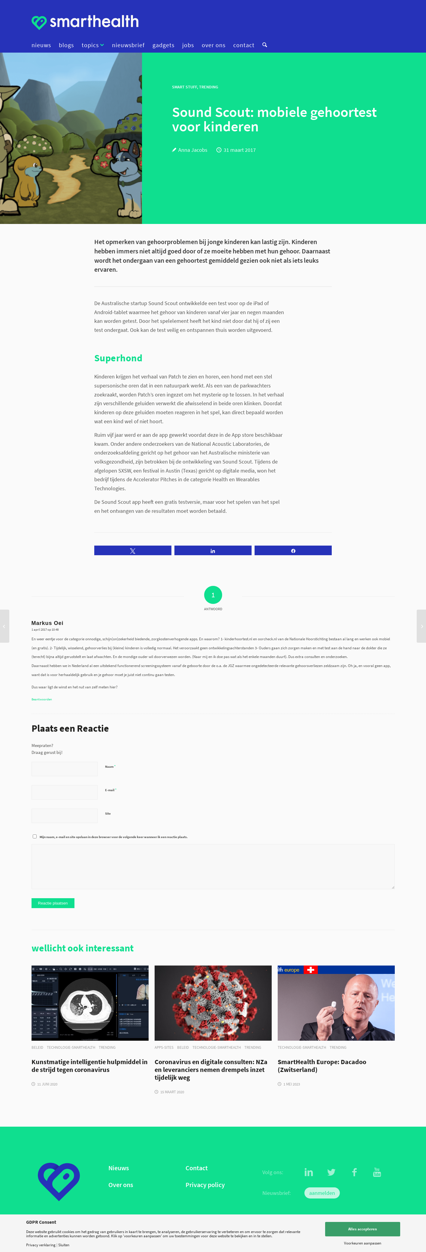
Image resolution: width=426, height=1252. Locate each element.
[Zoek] (262, 45)
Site (108, 813)
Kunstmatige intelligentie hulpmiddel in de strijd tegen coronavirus (90, 1066)
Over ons (120, 1185)
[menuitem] (43, 45)
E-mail (110, 789)
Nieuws (118, 1168)
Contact (197, 1168)
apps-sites (164, 1047)
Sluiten (63, 1245)
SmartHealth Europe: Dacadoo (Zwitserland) (322, 1066)
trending (107, 1047)
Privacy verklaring (41, 1245)
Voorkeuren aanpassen (362, 1243)
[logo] (85, 22)
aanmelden (322, 1192)
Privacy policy (205, 1185)
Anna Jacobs (192, 149)
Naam (110, 766)
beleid (37, 1047)
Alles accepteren (362, 1229)
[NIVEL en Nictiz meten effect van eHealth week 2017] (421, 626)
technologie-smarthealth (71, 1047)
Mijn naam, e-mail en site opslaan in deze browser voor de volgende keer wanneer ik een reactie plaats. (114, 837)
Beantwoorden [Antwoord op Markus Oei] (42, 699)
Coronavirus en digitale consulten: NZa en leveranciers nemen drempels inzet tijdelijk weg (211, 1070)
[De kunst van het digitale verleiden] (4, 626)
